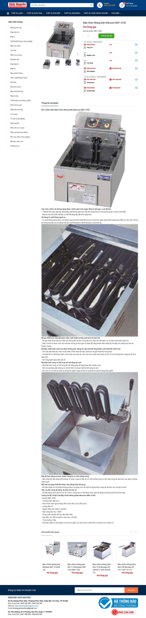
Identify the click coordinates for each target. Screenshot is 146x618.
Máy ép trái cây (15, 28)
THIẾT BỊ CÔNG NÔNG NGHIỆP (96, 13)
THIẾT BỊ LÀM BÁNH (72, 13)
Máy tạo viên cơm (16, 141)
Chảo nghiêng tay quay (18, 78)
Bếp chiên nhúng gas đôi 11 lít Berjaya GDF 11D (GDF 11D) (77, 567)
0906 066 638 (37, 614)
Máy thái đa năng (16, 109)
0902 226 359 (37, 603)
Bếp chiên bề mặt (16, 91)
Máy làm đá (14, 32)
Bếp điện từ (14, 64)
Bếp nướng (14, 96)
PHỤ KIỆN (115, 13)
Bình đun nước (15, 87)
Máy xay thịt (14, 123)
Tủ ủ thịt (13, 50)
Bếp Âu (13, 69)
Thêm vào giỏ (106, 36)
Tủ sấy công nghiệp (17, 119)
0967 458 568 (25, 614)
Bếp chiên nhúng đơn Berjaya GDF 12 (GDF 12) (51, 567)
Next (78, 54)
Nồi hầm (13, 82)
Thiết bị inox (14, 146)
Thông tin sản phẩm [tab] (49, 103)
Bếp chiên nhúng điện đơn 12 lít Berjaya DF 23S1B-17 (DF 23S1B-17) (102, 568)
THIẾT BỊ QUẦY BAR (34, 13)
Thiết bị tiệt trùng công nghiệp (21, 41)
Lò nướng (13, 114)
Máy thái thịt (14, 59)
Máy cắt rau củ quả (17, 128)
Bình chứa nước (16, 105)
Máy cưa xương (16, 55)
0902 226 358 (25, 603)
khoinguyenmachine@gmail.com (25, 608)
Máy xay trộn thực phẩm (19, 132)
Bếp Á (12, 37)
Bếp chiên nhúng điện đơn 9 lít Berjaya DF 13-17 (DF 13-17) (127, 567)
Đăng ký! (131, 590)
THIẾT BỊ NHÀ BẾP (53, 13)
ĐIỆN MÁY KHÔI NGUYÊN (19, 597)
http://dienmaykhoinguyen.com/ (26, 606)
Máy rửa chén (15, 46)
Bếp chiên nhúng (16, 73)
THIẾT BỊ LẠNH (17, 13)
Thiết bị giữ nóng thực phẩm (20, 100)
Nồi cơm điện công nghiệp (20, 137)
